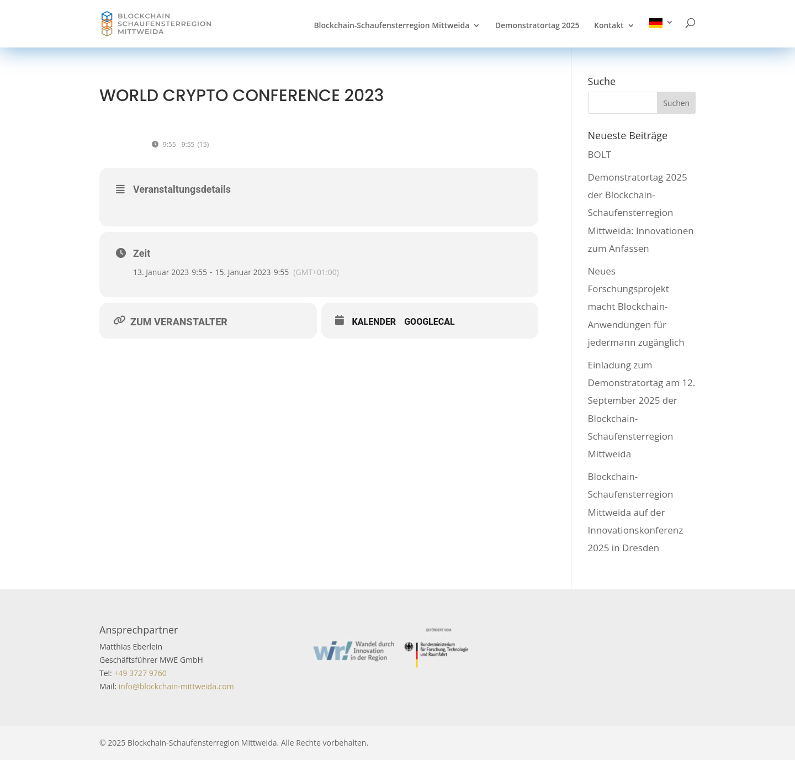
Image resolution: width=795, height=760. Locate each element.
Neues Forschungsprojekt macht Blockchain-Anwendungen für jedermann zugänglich (636, 307)
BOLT (599, 154)
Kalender (374, 321)
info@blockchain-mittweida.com (176, 686)
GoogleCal (429, 321)
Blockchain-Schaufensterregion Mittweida (391, 26)
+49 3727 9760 (139, 673)
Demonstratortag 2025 (537, 26)
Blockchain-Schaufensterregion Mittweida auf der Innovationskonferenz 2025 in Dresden (635, 512)
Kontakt (609, 26)
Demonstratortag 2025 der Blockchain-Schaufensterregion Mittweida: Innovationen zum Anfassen (641, 213)
